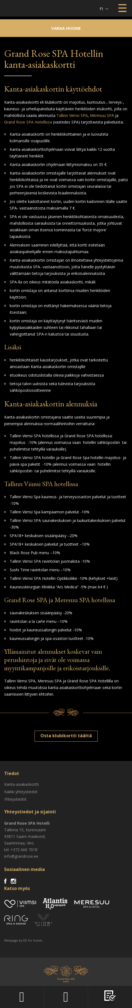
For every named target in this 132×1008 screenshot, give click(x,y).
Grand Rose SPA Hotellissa (28, 122)
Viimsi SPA (11, 8)
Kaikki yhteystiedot (21, 791)
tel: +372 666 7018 (20, 849)
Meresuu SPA (102, 115)
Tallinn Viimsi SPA (72, 115)
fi (101, 8)
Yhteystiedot (15, 799)
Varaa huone (66, 28)
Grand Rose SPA (25, 600)
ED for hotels (32, 940)
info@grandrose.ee (21, 856)
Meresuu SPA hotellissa (85, 600)
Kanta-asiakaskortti (21, 784)
